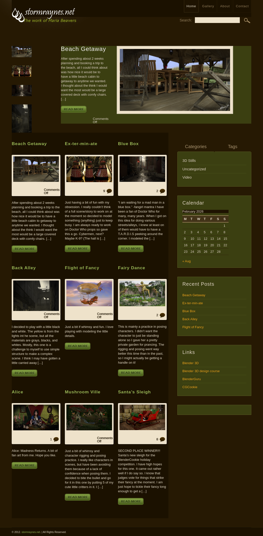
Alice (17, 391)
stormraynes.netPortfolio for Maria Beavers (44, 18)
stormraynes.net (30, 532)
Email (244, 66)
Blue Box (128, 143)
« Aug (186, 261)
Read (244, 98)
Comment (244, 112)
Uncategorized (194, 169)
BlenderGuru (191, 379)
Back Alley (24, 267)
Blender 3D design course (201, 371)
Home (191, 6)
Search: (186, 20)
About (225, 6)
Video (187, 177)
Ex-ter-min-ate (81, 143)
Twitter (244, 82)
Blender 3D (190, 363)
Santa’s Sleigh (134, 391)
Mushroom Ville (83, 391)
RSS (244, 52)
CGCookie (189, 387)
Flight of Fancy (82, 267)
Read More (73, 109)
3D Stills (189, 161)
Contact (242, 6)
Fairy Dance (131, 267)
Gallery (208, 6)
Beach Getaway (83, 49)
